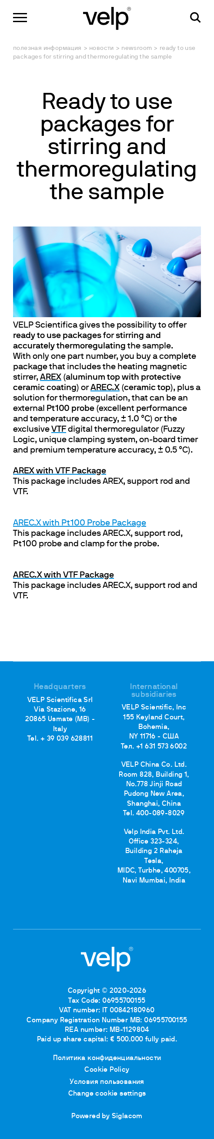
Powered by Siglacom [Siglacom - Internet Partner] (107, 1116)
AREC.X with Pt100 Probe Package (79, 523)
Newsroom (136, 48)
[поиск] (195, 17)
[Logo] (107, 17)
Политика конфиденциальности (107, 1058)
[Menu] (20, 17)
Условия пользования (107, 1082)
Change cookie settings (107, 1094)
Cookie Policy (106, 1070)
